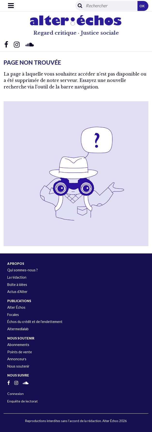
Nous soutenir (18, 366)
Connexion (15, 394)
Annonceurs (16, 359)
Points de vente (19, 352)
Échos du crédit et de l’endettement (34, 322)
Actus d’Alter (17, 292)
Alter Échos (16, 307)
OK (142, 6)
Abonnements (18, 345)
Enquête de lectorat (22, 401)
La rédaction (16, 277)
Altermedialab (18, 329)
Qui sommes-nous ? (22, 270)
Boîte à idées (17, 285)
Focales (13, 315)
